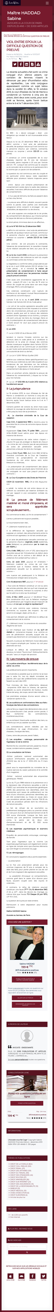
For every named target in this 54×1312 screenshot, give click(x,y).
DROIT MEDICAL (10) (18, 1191)
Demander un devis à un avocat (29, 1005)
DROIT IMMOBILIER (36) (19, 1180)
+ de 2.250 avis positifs (19, 1215)
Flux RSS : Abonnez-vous (21, 1229)
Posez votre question (27, 1103)
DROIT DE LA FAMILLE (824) (21, 1164)
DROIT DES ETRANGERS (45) (21, 1175)
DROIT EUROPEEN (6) (19, 1195)
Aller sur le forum (30, 998)
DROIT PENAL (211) (17, 1168)
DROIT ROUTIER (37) (18, 1177)
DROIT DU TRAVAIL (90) (19, 1173)
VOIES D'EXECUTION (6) (19, 1193)
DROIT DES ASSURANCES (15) (22, 1184)
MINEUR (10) (15, 1188)
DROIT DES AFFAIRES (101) (20, 1171)
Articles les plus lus (17, 1197)
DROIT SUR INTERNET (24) (20, 1182)
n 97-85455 (38, 582)
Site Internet (15, 1217)
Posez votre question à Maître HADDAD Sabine (29, 979)
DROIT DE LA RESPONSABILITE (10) (24, 1186)
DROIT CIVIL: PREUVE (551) (20, 1166)
